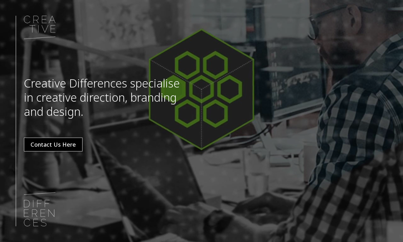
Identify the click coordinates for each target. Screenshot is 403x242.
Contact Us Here (53, 144)
